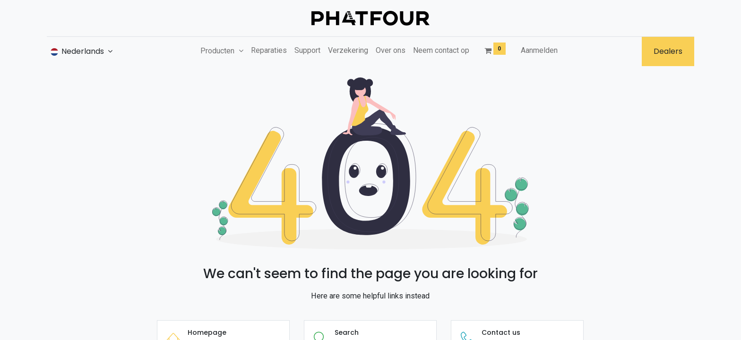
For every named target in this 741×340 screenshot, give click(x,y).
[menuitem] (269, 51)
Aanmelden (539, 50)
